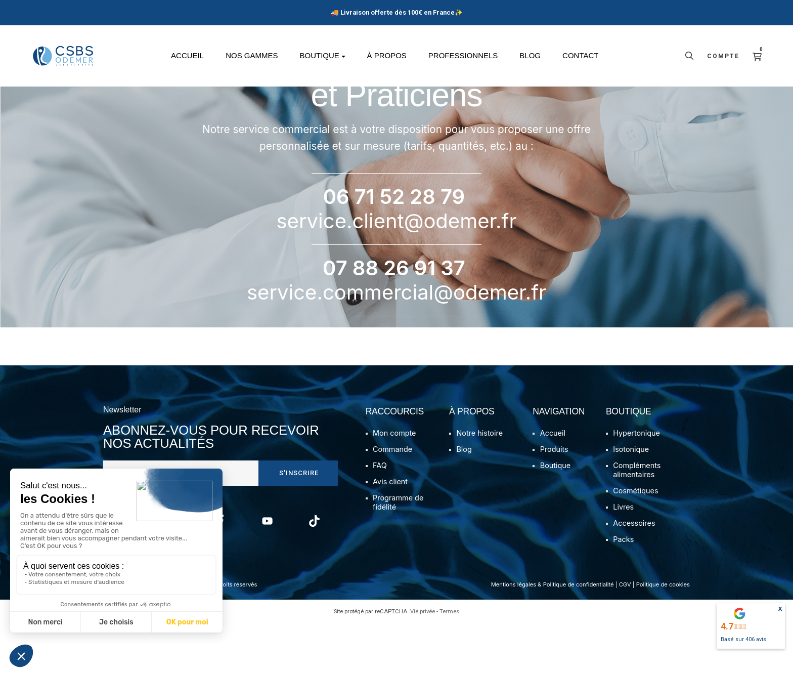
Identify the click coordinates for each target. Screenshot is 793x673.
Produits (554, 499)
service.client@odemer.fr (397, 270)
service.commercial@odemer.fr (396, 341)
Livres (623, 557)
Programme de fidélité (398, 552)
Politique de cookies (663, 634)
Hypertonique (636, 483)
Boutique (555, 515)
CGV (625, 634)
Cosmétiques (635, 540)
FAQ (380, 515)
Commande (392, 499)
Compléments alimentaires (636, 520)
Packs (623, 589)
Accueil (552, 483)
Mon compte (394, 483)
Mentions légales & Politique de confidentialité (552, 634)
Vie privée (422, 661)
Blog (463, 499)
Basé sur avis (743, 639)
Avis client (390, 531)
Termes (449, 661)
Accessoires (634, 573)
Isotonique (631, 499)
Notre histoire (479, 483)
